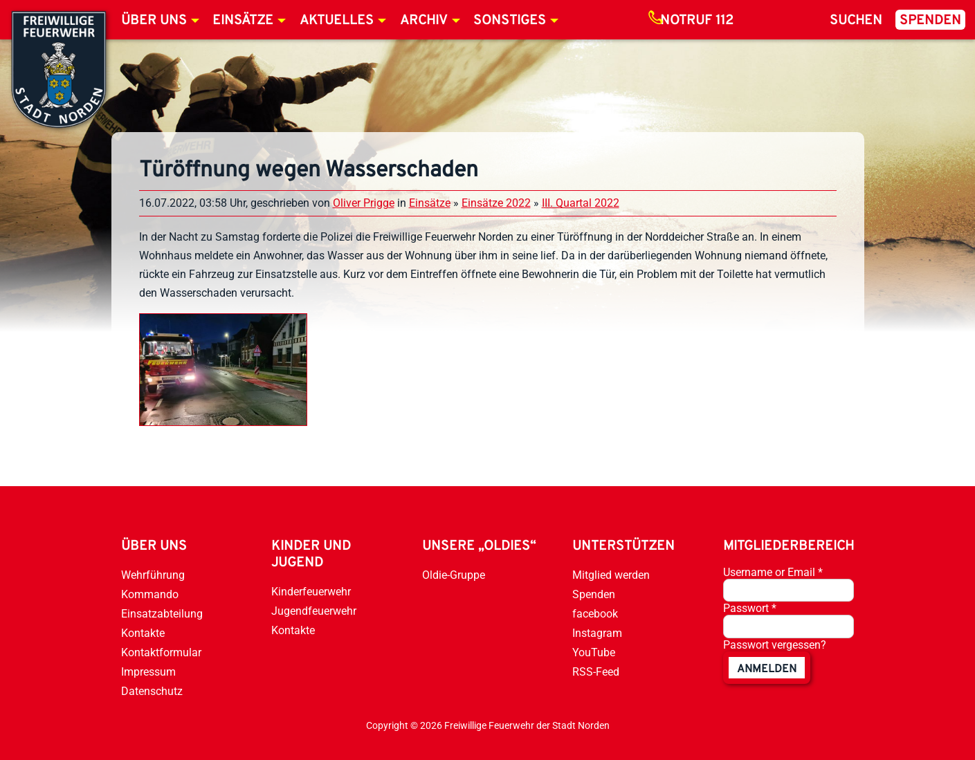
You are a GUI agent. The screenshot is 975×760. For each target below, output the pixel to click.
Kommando (150, 594)
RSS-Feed (595, 671)
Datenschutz (152, 691)
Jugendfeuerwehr (313, 611)
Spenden (930, 20)
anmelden (766, 669)
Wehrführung (153, 575)
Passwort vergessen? (774, 644)
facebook (595, 613)
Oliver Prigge (363, 203)
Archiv (424, 20)
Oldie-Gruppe (453, 575)
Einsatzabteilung (162, 613)
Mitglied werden (611, 575)
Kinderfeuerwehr (311, 591)
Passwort (749, 608)
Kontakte (143, 633)
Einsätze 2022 (496, 203)
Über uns (154, 20)
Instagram (597, 633)
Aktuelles (337, 20)
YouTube (593, 652)
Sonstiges (509, 20)
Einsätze (242, 20)
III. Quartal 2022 (580, 203)
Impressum (148, 671)
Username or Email (773, 572)
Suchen (856, 20)
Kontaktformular (161, 652)
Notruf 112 (696, 20)
